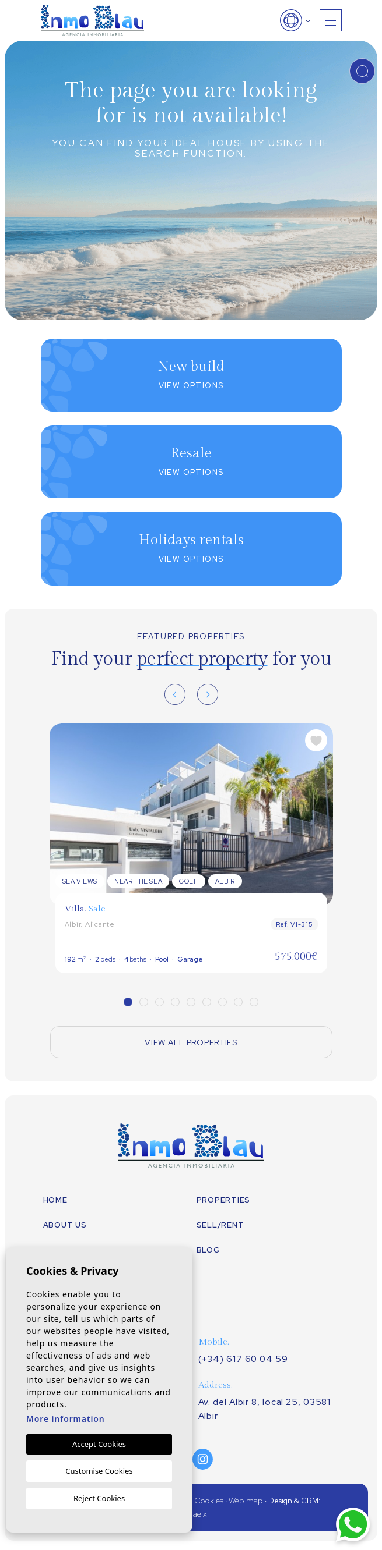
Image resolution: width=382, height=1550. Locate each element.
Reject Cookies (99, 1498)
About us (65, 1225)
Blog (208, 1250)
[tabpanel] (191, 848)
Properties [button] (224, 1200)
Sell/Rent (220, 1225)
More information (65, 1418)
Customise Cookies (98, 1471)
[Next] (208, 694)
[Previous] (175, 694)
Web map (246, 1500)
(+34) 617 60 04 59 (243, 1359)
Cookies (208, 1500)
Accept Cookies (99, 1444)
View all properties (191, 1042)
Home (55, 1200)
